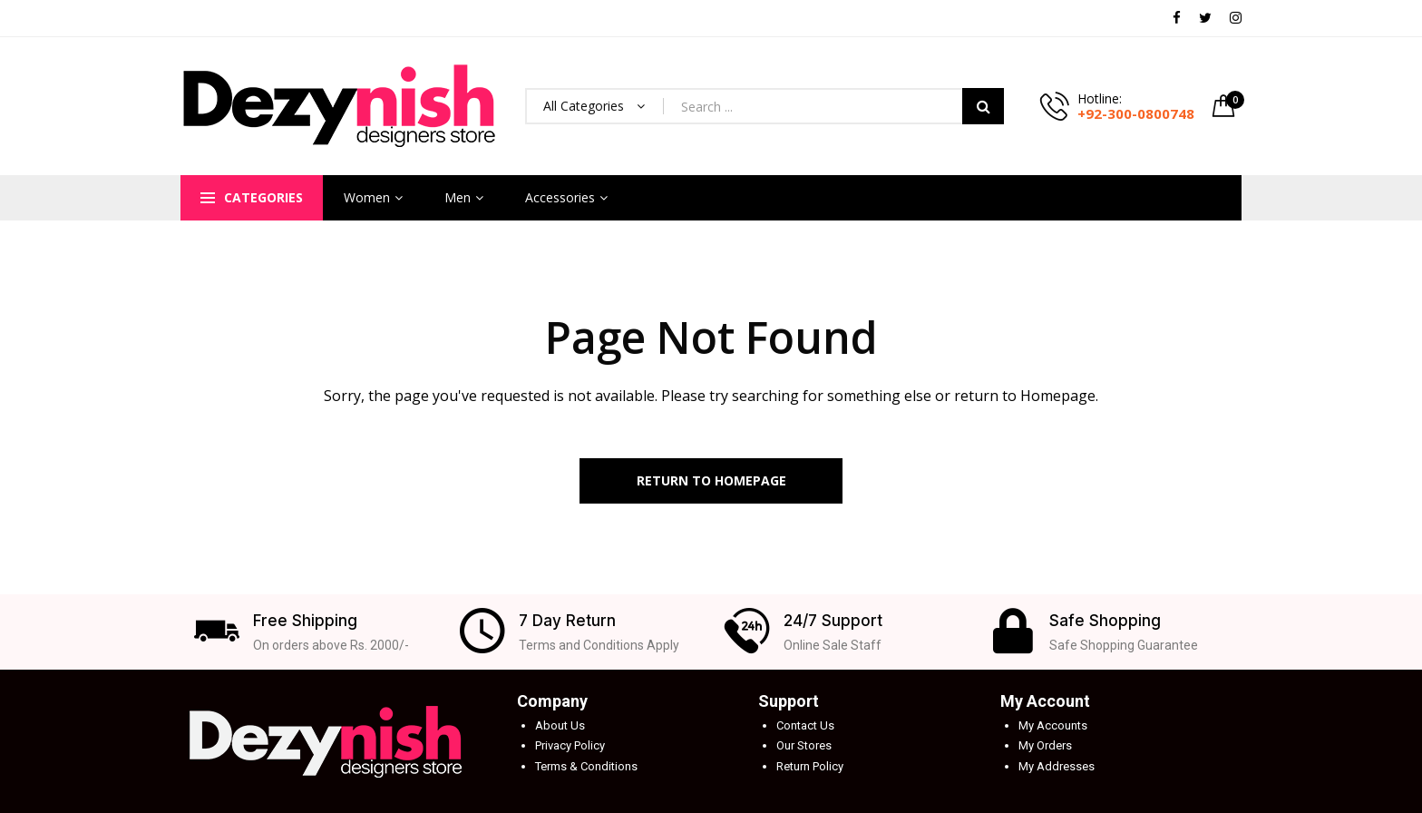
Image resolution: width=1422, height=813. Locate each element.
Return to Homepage (711, 480)
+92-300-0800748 (1135, 113)
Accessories (560, 197)
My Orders (1045, 745)
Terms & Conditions (586, 766)
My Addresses (1056, 766)
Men (457, 197)
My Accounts (1052, 725)
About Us (560, 725)
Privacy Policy (570, 745)
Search (983, 106)
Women (367, 197)
